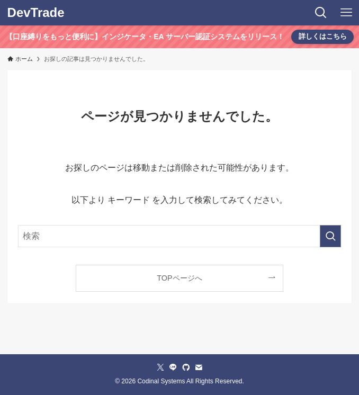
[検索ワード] (179, 236)
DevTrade (36, 12)
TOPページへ (179, 278)
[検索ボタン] (321, 12)
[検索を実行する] (330, 236)
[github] (186, 367)
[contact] (198, 367)
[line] (173, 367)
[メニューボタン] (346, 12)
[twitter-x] (160, 367)
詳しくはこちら (323, 36)
